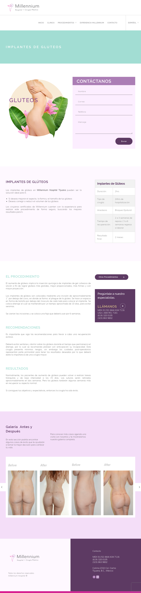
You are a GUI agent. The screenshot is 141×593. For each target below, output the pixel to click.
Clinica (51, 22)
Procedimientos (66, 22)
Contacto (112, 22)
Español (132, 22)
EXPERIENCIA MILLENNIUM (92, 22)
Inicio (41, 22)
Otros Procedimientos (111, 277)
